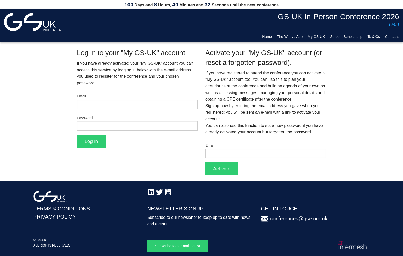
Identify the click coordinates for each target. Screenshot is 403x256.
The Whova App (290, 37)
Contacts (392, 37)
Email (81, 96)
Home (267, 37)
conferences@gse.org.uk (298, 218)
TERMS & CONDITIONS (61, 208)
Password (85, 118)
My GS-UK (316, 37)
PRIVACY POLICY (54, 217)
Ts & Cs (374, 37)
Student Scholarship (346, 37)
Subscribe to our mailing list (177, 246)
